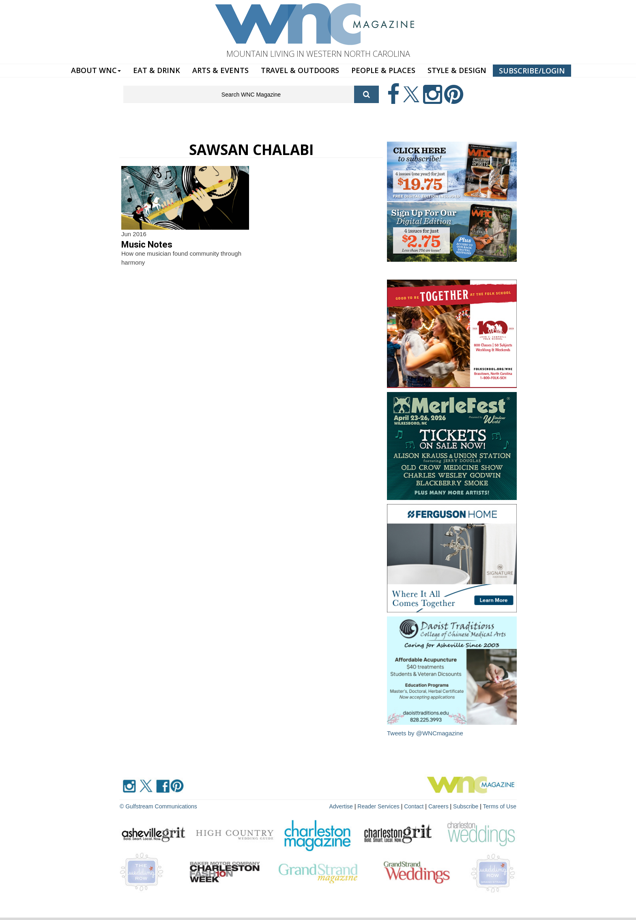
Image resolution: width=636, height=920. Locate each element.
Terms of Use (499, 806)
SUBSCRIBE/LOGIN (532, 70)
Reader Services (378, 806)
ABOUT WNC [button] (96, 70)
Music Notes (146, 244)
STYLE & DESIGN (457, 70)
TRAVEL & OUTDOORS (300, 70)
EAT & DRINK (156, 70)
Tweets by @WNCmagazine (425, 733)
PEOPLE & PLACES (383, 70)
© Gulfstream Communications (158, 806)
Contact (413, 806)
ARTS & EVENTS (220, 70)
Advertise (341, 806)
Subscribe (466, 806)
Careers (438, 806)
